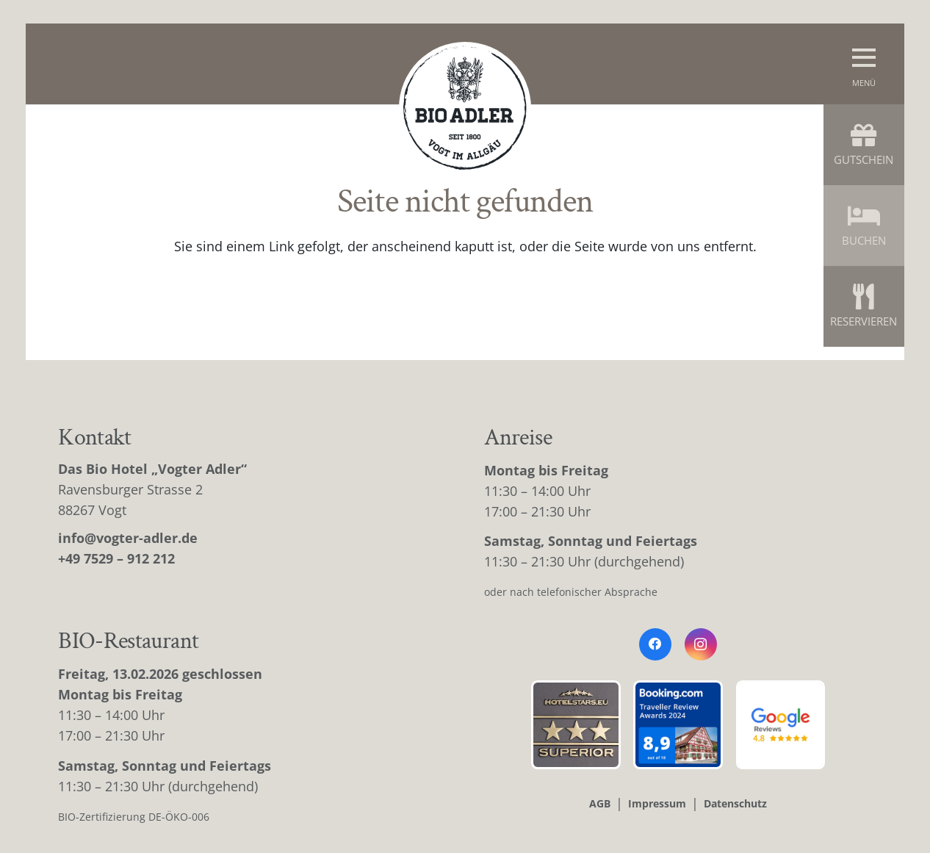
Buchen (864, 225)
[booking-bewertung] (678, 725)
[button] (863, 64)
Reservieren (863, 306)
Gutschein (863, 144)
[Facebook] (655, 644)
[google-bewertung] (781, 725)
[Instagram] (701, 644)
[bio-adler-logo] (465, 108)
